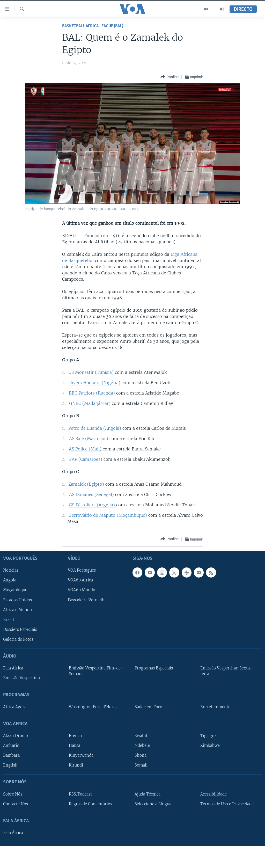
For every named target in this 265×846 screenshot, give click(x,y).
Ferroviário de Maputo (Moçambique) (108, 515)
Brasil (8, 619)
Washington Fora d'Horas (93, 707)
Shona (140, 755)
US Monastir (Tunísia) (91, 372)
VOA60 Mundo (81, 590)
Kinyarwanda (81, 755)
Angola (9, 580)
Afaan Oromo (15, 735)
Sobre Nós (12, 794)
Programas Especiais (154, 668)
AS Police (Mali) (85, 448)
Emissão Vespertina (21, 678)
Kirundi (76, 765)
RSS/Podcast (80, 794)
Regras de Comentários (90, 804)
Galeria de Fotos (18, 639)
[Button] (169, 77)
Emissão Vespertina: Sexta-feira (226, 671)
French (75, 735)
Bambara (11, 755)
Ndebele (142, 745)
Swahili (142, 735)
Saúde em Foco (148, 707)
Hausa (74, 745)
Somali (141, 765)
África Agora (14, 707)
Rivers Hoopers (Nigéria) (94, 382)
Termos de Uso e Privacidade (227, 804)
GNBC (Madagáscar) (90, 403)
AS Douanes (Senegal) (92, 494)
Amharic (11, 745)
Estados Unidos (17, 600)
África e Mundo (17, 610)
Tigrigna (208, 735)
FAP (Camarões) (85, 459)
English (10, 765)
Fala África (13, 668)
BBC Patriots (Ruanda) (92, 393)
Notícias (10, 570)
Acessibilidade (213, 794)
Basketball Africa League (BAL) (92, 26)
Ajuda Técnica (147, 794)
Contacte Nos (15, 804)
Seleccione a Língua (153, 804)
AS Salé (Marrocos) (88, 438)
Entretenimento (215, 707)
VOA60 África (80, 580)
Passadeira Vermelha (87, 600)
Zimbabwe (210, 745)
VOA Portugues (82, 570)
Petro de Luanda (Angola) (94, 428)
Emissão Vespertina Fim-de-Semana (96, 671)
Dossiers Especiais (20, 629)
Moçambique (15, 590)
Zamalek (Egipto (85, 484)
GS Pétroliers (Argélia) (92, 504)
